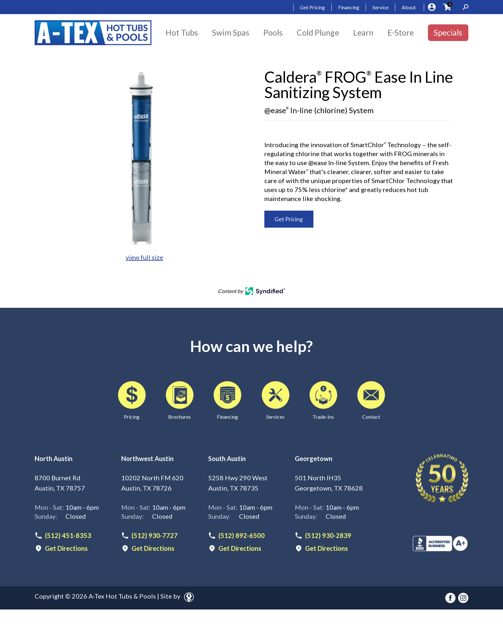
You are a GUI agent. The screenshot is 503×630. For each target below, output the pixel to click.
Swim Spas (230, 32)
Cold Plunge (318, 32)
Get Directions (66, 548)
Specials (448, 32)
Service (380, 7)
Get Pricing (312, 7)
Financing (348, 7)
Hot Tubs (182, 32)
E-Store (401, 32)
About (409, 7)
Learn (363, 32)
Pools (273, 32)
